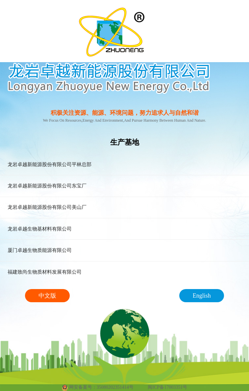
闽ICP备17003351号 (167, 387)
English (202, 295)
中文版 (47, 295)
